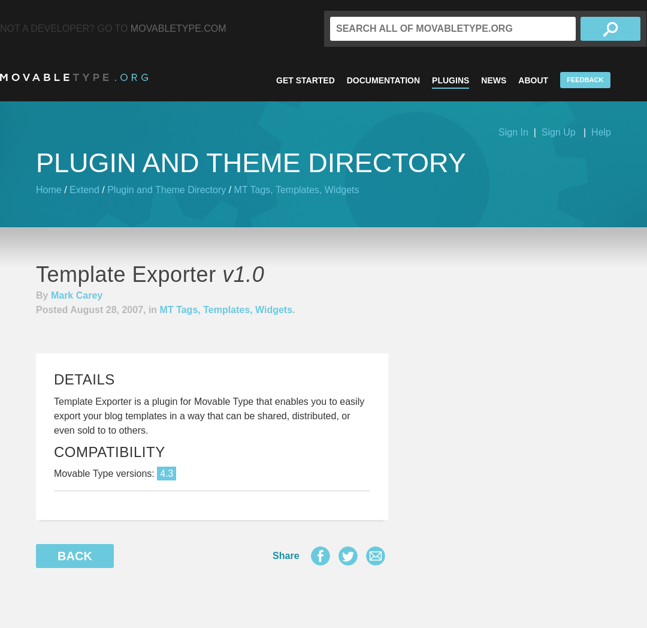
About (533, 80)
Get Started (305, 80)
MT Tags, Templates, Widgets (296, 190)
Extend (84, 190)
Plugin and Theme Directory (166, 190)
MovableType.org (74, 77)
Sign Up (559, 132)
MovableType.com (178, 28)
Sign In (513, 132)
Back (75, 556)
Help (601, 132)
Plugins (450, 80)
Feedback (585, 79)
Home (49, 190)
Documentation (383, 80)
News (493, 80)
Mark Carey (76, 295)
